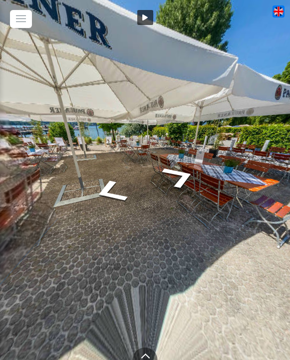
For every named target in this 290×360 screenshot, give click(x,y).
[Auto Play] (145, 17)
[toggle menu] (21, 19)
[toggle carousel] (145, 354)
